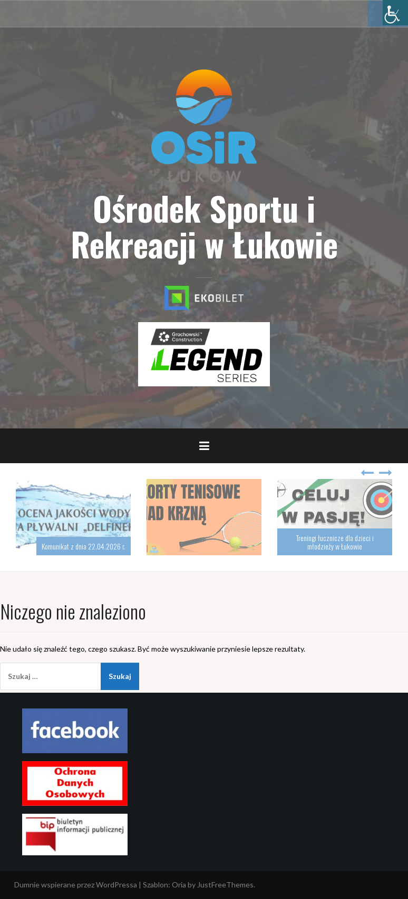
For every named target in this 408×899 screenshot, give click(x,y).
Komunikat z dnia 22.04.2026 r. (83, 546)
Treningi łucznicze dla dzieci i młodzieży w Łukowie (335, 541)
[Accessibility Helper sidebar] (395, 12)
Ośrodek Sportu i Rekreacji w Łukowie (204, 226)
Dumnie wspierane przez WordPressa (75, 884)
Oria (179, 884)
